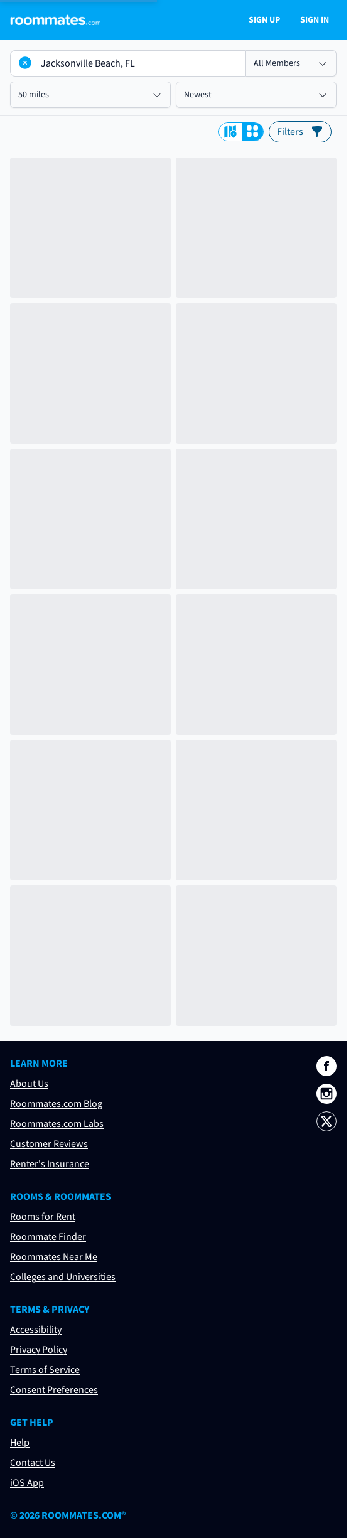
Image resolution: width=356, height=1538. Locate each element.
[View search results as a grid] (252, 132)
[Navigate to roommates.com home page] (55, 20)
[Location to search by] (128, 63)
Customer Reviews (49, 1144)
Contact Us (32, 1463)
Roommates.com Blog (56, 1104)
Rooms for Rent (42, 1217)
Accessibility (36, 1330)
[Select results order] (256, 95)
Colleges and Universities (63, 1277)
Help (20, 1443)
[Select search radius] (90, 95)
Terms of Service (45, 1370)
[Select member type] (291, 63)
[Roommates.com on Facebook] (326, 1066)
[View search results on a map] (230, 132)
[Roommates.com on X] (326, 1121)
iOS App (27, 1483)
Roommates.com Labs (57, 1124)
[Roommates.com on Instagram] (326, 1094)
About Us (29, 1084)
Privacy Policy (38, 1350)
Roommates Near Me (53, 1257)
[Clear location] (25, 62)
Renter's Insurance (49, 1164)
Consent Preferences (54, 1390)
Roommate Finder (48, 1237)
